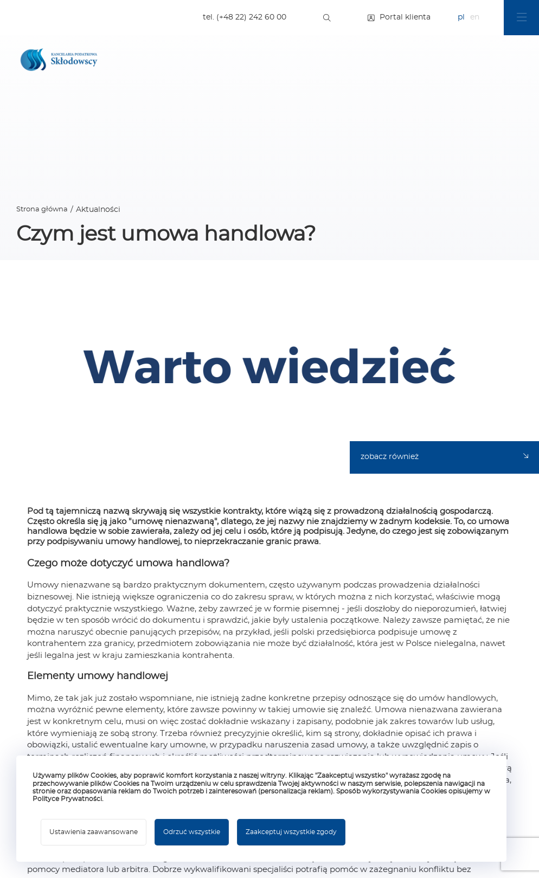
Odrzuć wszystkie (191, 832)
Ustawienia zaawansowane (93, 832)
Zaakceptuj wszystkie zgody (291, 832)
